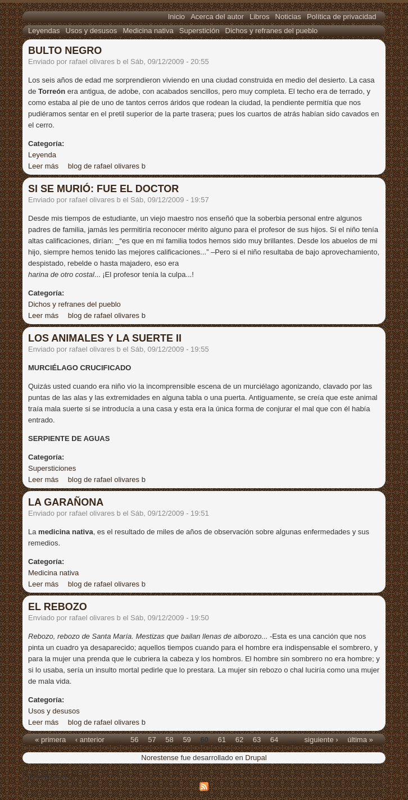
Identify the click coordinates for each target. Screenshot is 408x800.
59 (187, 739)
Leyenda (42, 155)
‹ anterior (90, 739)
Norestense (159, 757)
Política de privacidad (342, 16)
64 (274, 739)
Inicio (176, 16)
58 (169, 739)
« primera (50, 739)
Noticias (288, 16)
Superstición (199, 30)
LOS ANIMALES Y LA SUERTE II (105, 338)
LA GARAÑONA (65, 502)
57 (152, 739)
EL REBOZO (57, 606)
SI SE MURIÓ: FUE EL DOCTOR (103, 188)
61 (222, 739)
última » (360, 739)
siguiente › (321, 739)
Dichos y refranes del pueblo (271, 30)
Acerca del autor (217, 16)
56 (134, 739)
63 (257, 739)
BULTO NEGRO (65, 50)
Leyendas (44, 30)
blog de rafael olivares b (107, 166)
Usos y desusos (91, 30)
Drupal (255, 757)
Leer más (43, 166)
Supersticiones (52, 468)
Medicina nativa (148, 30)
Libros (259, 16)
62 (239, 739)
